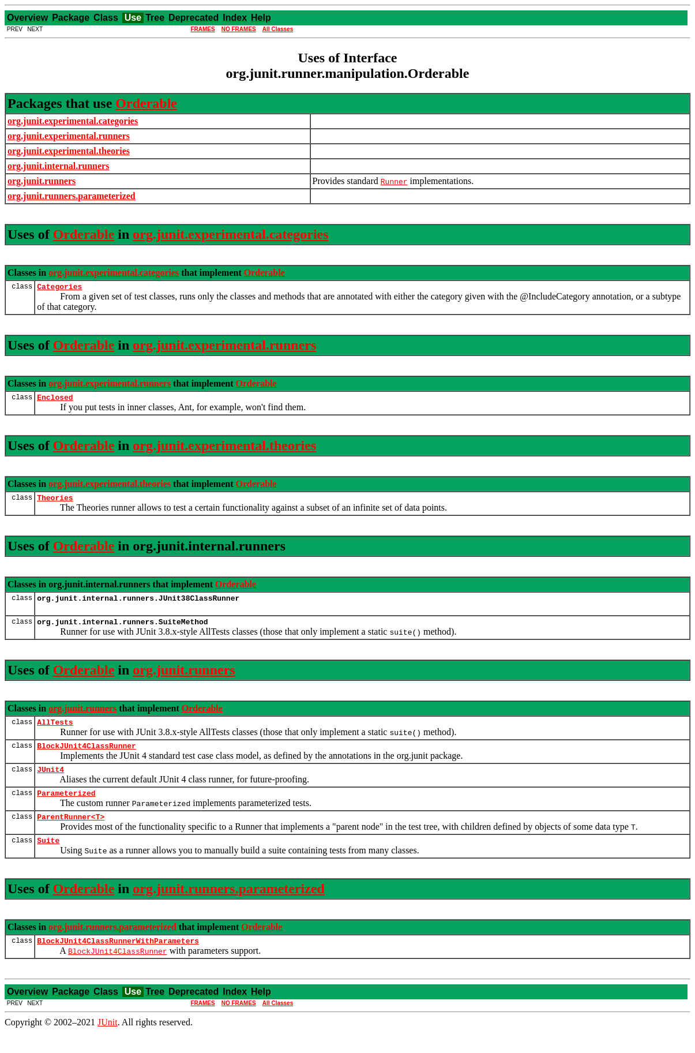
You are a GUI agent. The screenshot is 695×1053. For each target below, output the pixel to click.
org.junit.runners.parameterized (229, 907)
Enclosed (55, 400)
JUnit (107, 1043)
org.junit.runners (184, 678)
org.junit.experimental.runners (224, 346)
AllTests (55, 732)
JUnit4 (50, 783)
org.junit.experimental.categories (230, 234)
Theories (55, 502)
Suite (48, 859)
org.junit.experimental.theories (224, 448)
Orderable (146, 103)
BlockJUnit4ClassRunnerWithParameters (118, 961)
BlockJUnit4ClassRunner (86, 757)
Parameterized (66, 808)
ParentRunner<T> (70, 834)
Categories (59, 288)
